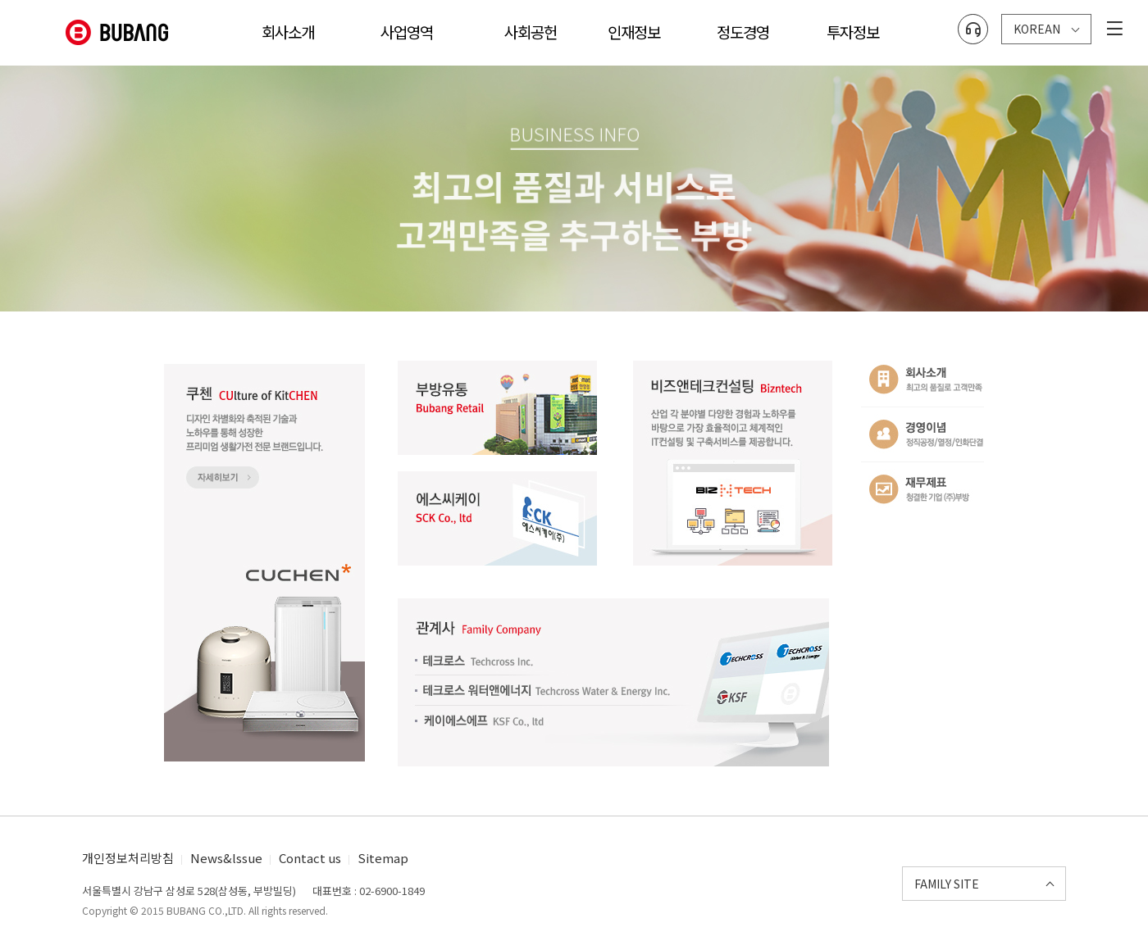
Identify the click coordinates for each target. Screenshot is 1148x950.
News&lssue (226, 857)
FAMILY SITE (946, 883)
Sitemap (383, 857)
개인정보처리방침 (128, 857)
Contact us (310, 857)
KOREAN (1037, 23)
